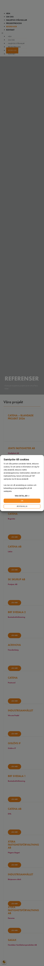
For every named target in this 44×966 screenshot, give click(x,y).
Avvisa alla (22, 506)
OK (22, 501)
